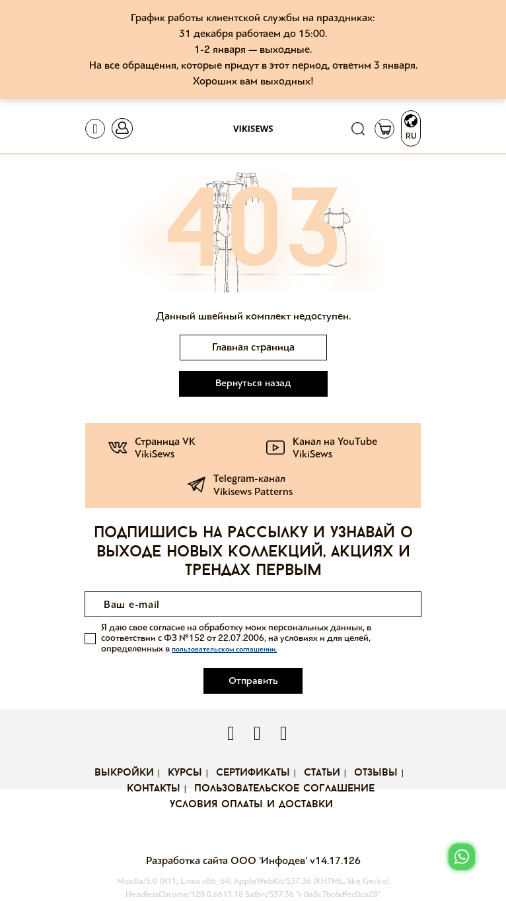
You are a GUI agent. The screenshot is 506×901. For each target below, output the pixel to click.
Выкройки (124, 773)
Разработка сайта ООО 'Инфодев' (228, 860)
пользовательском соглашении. (224, 649)
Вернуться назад (253, 383)
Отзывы (376, 773)
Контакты (153, 789)
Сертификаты (253, 773)
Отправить (253, 680)
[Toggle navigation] (95, 129)
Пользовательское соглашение (284, 789)
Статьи (322, 773)
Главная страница (253, 347)
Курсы (185, 773)
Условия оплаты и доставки (251, 804)
